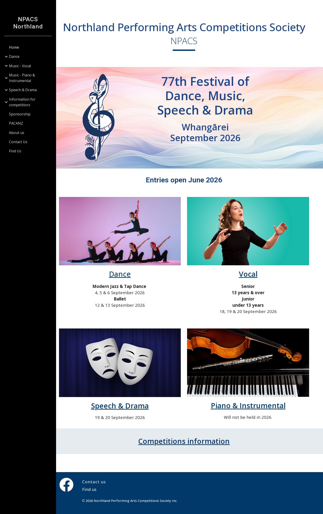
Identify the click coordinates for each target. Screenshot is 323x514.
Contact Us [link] (18, 141)
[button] (317, 6)
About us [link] (16, 132)
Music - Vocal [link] (20, 65)
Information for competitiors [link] (22, 102)
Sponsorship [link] (20, 114)
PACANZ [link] (16, 123)
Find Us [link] (15, 151)
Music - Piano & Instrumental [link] (22, 78)
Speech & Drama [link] (23, 89)
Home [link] (14, 47)
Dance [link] (14, 56)
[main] (189, 42)
